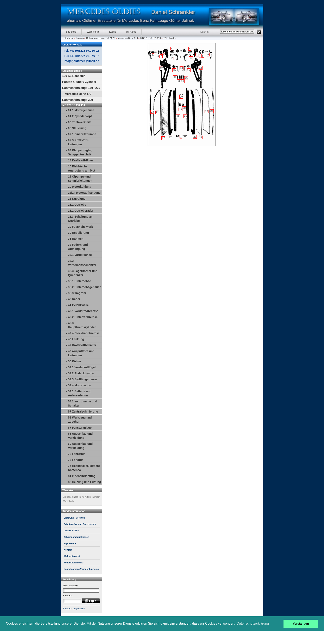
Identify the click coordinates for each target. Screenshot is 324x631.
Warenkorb (93, 31)
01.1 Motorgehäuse (81, 110)
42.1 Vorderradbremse (83, 311)
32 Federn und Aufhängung (78, 246)
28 (194, 136)
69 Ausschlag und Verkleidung (80, 446)
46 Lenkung (76, 339)
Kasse (112, 31)
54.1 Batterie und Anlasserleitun (79, 393)
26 (185, 116)
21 (157, 112)
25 (178, 116)
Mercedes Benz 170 (128, 38)
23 (152, 111)
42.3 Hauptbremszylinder (82, 325)
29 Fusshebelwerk (80, 226)
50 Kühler (74, 361)
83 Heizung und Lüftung (84, 482)
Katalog (80, 38)
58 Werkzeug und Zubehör (80, 419)
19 (180, 109)
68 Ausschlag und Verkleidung (80, 435)
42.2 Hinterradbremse (83, 317)
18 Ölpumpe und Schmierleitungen (80, 178)
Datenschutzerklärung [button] (253, 623)
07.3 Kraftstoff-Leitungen (78, 142)
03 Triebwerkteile (79, 122)
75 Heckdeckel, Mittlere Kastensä (84, 468)
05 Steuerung (77, 128)
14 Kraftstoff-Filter (80, 160)
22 (206, 111)
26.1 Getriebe (77, 204)
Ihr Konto (131, 31)
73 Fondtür (75, 460)
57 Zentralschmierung (83, 411)
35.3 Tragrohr (77, 293)
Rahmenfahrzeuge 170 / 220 (100, 38)
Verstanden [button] (301, 623)
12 (161, 68)
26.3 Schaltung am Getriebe (80, 218)
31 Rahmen (75, 238)
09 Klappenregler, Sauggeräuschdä (80, 152)
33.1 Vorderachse (80, 254)
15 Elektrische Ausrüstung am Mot (81, 168)
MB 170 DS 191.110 (150, 38)
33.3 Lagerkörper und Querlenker (82, 273)
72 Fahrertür (169, 38)
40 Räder (74, 299)
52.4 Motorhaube (79, 385)
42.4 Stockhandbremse (84, 333)
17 (200, 137)
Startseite (71, 31)
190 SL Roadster (73, 76)
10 (190, 58)
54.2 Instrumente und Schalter (82, 403)
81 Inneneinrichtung (81, 476)
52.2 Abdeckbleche (81, 373)
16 (186, 77)
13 (200, 67)
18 (182, 81)
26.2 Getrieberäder (80, 210)
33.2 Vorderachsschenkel (82, 263)
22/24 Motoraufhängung (84, 192)
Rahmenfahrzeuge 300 (77, 99)
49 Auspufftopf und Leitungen (81, 353)
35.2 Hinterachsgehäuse (84, 287)
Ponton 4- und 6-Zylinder (79, 81)
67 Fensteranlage (80, 427)
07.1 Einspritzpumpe (82, 134)
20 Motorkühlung (79, 186)
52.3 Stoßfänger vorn (82, 379)
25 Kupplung (77, 198)
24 (211, 111)
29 (181, 96)
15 (188, 70)
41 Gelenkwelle (78, 305)
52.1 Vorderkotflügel (82, 367)
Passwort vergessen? (74, 608)
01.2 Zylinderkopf (80, 116)
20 (184, 108)
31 (175, 77)
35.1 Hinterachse (79, 281)
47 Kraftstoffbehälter (82, 345)
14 (181, 68)
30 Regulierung (78, 232)
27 (170, 137)
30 (179, 81)
